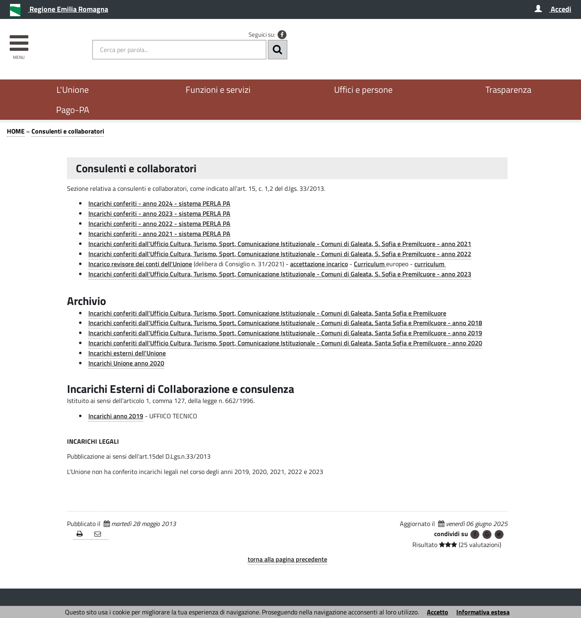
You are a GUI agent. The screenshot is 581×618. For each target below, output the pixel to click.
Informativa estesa (483, 612)
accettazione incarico (319, 264)
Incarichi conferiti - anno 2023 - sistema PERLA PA (159, 213)
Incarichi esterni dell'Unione (127, 353)
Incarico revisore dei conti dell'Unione (140, 264)
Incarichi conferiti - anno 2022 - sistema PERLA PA (159, 223)
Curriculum (370, 264)
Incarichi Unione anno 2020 (126, 363)
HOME (16, 131)
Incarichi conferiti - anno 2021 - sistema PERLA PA (159, 233)
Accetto (437, 612)
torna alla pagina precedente (287, 559)
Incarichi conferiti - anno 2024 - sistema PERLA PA (159, 203)
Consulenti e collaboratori (67, 131)
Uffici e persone (363, 89)
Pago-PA (72, 109)
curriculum (430, 264)
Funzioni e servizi (218, 89)
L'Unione (72, 89)
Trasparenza (508, 89)
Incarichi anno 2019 (115, 416)
